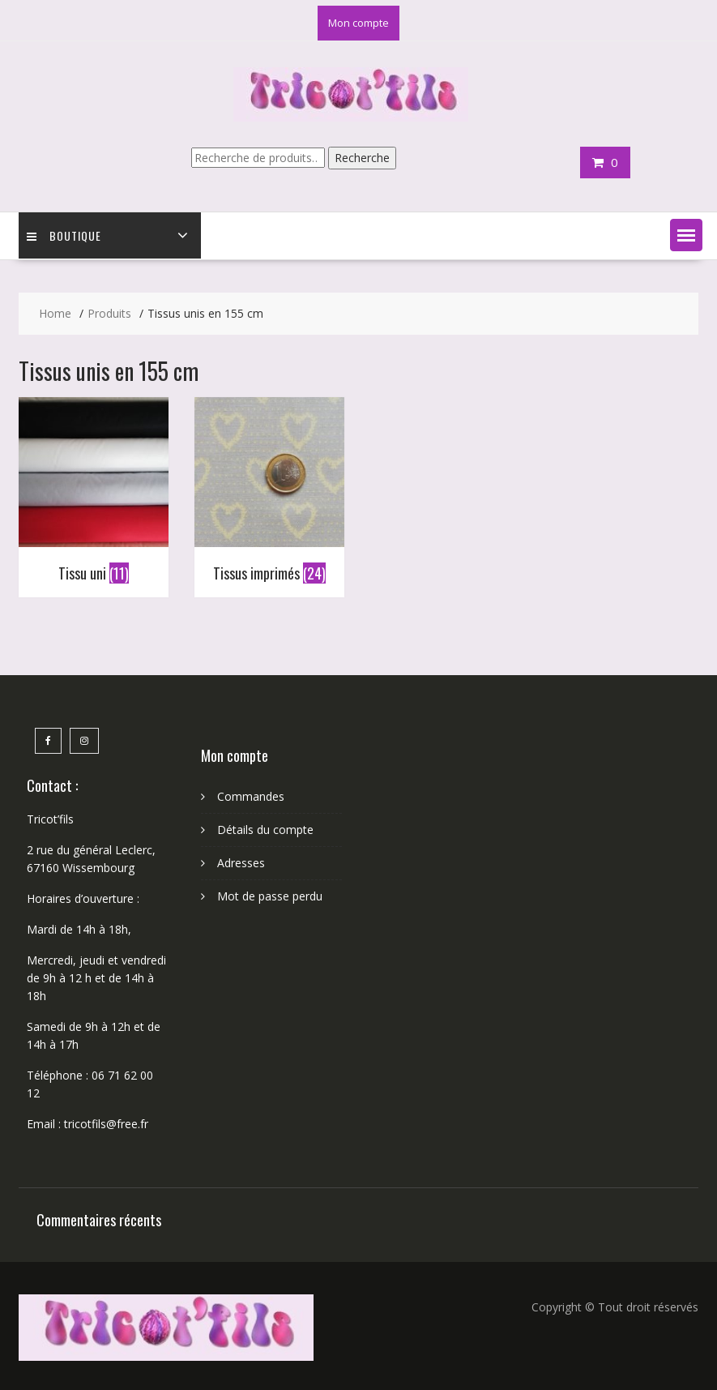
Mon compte (358, 22)
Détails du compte (265, 829)
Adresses (241, 862)
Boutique (64, 235)
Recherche (362, 157)
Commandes (250, 796)
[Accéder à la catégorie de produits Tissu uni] (94, 493)
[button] (686, 235)
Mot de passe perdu (269, 896)
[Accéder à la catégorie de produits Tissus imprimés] (269, 493)
